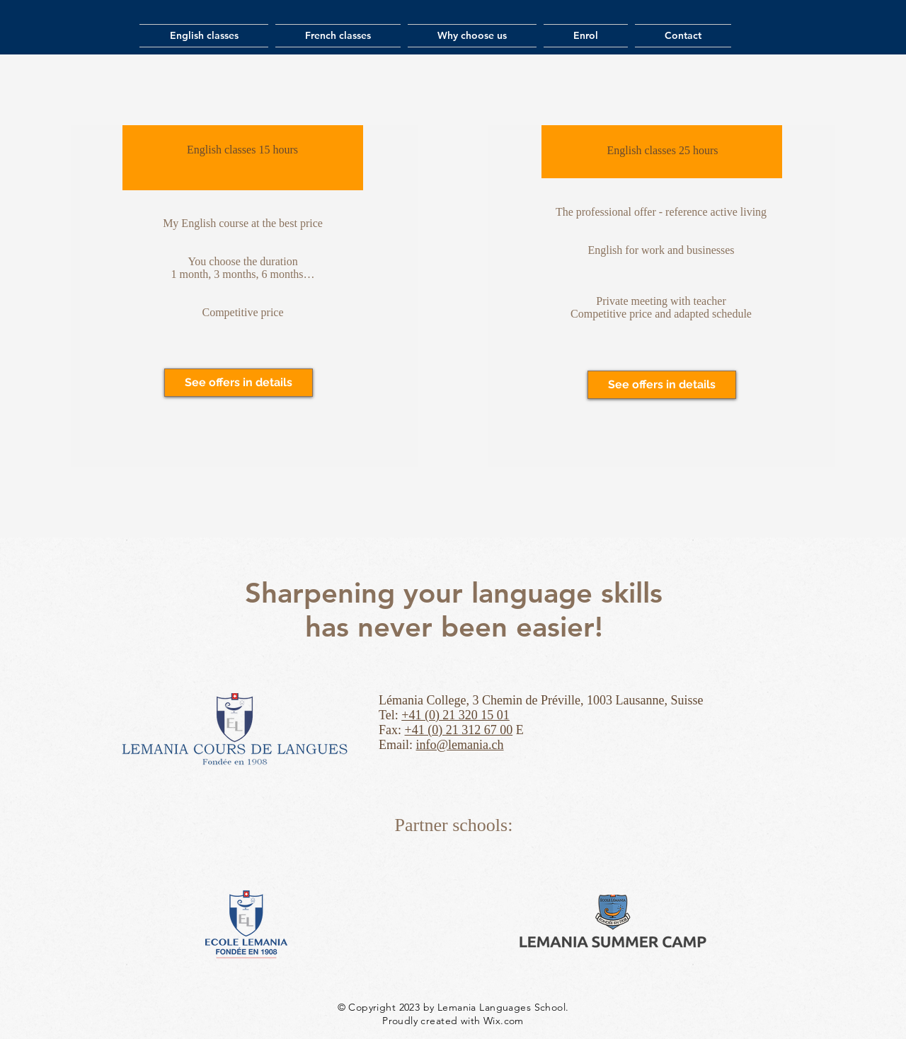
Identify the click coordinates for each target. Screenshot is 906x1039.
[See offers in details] (238, 382)
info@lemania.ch (460, 745)
